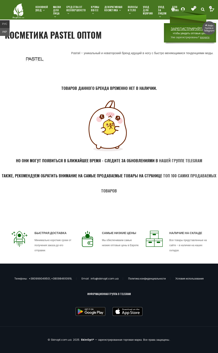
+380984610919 (61, 278)
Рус (4, 24)
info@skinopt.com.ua (105, 278)
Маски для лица (57, 11)
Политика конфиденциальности (147, 278)
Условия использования (189, 278)
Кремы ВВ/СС (95, 10)
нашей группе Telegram (180, 160)
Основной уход (41, 8)
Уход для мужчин (148, 10)
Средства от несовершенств (76, 10)
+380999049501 (39, 278)
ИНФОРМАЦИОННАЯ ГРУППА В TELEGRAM (109, 294)
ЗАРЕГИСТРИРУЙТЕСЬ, (190, 29)
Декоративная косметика (113, 8)
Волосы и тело (133, 10)
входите (204, 37)
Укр (4, 32)
